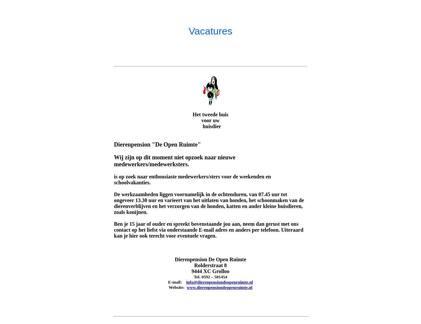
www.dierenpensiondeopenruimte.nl (220, 287)
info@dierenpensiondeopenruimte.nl (219, 282)
